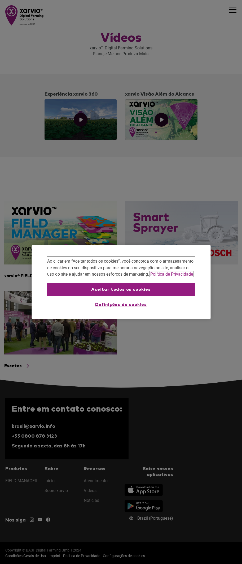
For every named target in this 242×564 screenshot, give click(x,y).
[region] (121, 282)
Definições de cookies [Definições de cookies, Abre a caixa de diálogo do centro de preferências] (121, 304)
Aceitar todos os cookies (121, 289)
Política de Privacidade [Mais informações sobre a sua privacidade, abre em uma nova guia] (171, 274)
